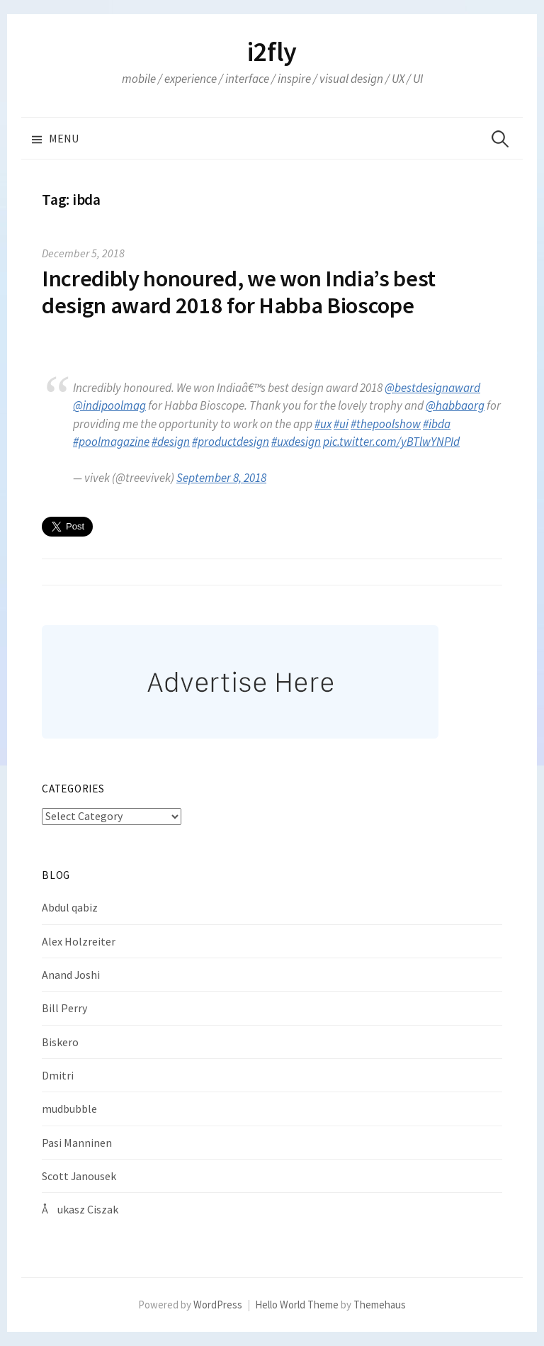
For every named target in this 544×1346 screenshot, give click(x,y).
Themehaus (379, 1304)
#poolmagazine (111, 441)
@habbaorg (455, 405)
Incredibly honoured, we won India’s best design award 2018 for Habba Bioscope (239, 292)
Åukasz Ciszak (80, 1209)
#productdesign (230, 441)
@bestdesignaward (432, 388)
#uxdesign (296, 441)
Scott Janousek (79, 1176)
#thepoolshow (386, 424)
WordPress (217, 1304)
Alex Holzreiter (78, 941)
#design (171, 441)
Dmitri (58, 1075)
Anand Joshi (71, 975)
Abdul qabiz (70, 907)
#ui (341, 424)
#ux (323, 424)
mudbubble (69, 1108)
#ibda (436, 424)
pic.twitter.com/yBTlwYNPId (391, 441)
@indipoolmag (109, 405)
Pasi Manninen (77, 1142)
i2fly (272, 51)
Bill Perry (64, 1008)
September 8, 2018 (221, 478)
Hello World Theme (297, 1304)
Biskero (60, 1042)
